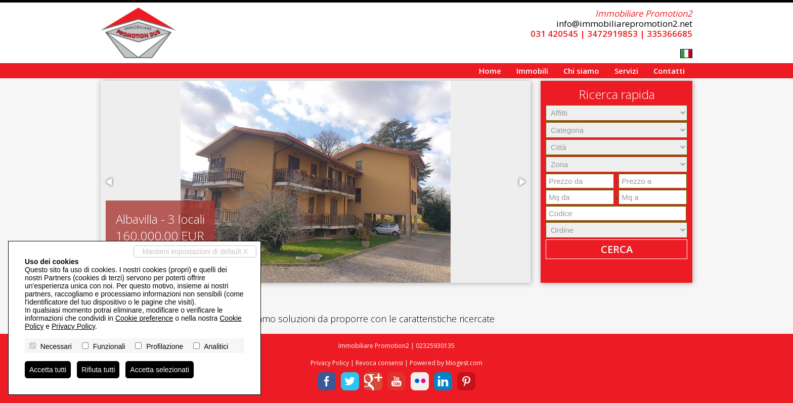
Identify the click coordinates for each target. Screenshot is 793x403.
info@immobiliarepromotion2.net (624, 23)
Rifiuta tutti (98, 370)
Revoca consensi (379, 363)
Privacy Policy (330, 363)
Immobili (532, 71)
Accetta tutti (47, 370)
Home (490, 71)
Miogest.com (464, 363)
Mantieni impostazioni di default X (195, 251)
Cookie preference (144, 318)
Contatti (669, 71)
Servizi (626, 71)
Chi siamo (581, 71)
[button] (110, 182)
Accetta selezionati (159, 370)
